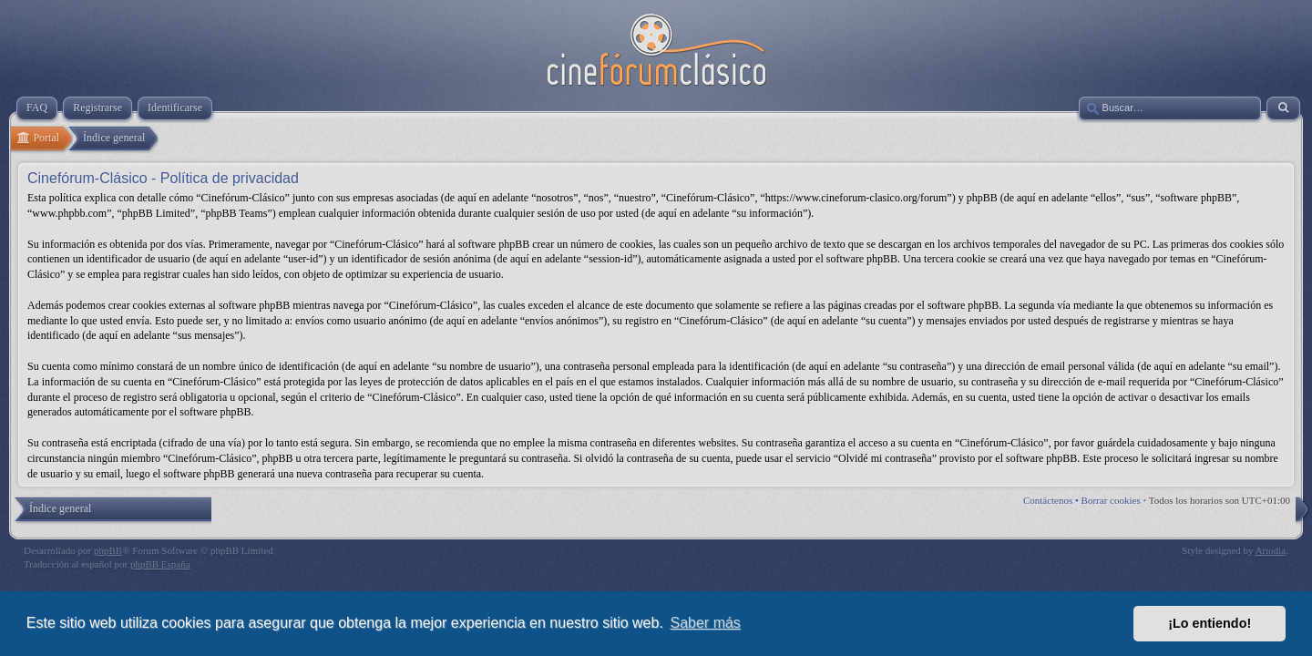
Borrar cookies (1111, 500)
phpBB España (160, 564)
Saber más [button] (706, 622)
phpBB (108, 550)
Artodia (1271, 550)
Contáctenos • (1052, 500)
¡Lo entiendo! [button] (1209, 623)
